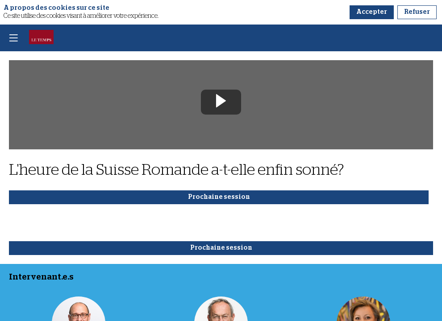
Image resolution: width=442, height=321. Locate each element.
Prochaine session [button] (219, 197)
